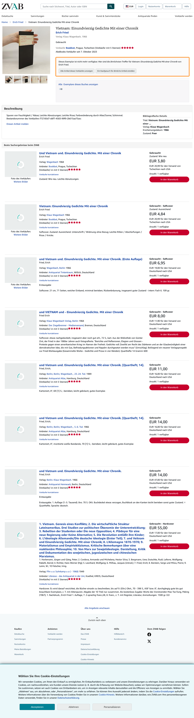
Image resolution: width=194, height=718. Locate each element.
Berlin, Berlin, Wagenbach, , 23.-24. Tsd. (66, 374)
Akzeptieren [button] (37, 707)
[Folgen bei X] (149, 642)
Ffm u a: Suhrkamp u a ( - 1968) (62, 571)
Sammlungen (37, 16)
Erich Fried (18, 22)
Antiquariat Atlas (57, 378)
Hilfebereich (119, 634)
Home (5, 22)
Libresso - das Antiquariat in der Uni (67, 576)
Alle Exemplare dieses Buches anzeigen (78, 84)
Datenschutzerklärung (90, 649)
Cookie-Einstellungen (163, 691)
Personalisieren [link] (112, 706)
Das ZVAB (85, 634)
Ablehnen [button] (74, 707)
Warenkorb (19, 654)
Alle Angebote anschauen (97, 608)
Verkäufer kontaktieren (49, 174)
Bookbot (53, 166)
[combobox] (74, 6)
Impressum (85, 644)
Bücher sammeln (70, 16)
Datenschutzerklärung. (68, 697)
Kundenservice (120, 639)
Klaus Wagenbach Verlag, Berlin (62, 321)
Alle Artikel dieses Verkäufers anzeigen (76, 71)
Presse (83, 639)
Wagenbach (52, 162)
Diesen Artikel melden (18, 124)
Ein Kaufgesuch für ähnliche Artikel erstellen (116, 71)
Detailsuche (7, 16)
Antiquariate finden (147, 16)
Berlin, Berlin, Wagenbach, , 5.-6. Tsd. (65, 427)
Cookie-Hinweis (87, 659)
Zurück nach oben (97, 620)
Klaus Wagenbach (55, 215)
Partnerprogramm (55, 639)
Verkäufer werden (183, 16)
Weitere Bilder (21, 181)
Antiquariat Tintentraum (61, 272)
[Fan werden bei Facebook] (149, 635)
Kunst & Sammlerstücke (108, 16)
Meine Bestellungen (22, 649)
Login (141, 6)
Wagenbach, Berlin (56, 268)
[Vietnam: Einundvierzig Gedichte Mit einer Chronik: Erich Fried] (26, 27)
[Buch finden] (110, 6)
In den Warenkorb (169, 179)
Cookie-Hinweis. (107, 694)
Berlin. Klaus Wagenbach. (59, 480)
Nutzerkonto (154, 6)
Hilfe (186, 6)
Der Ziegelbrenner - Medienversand (66, 325)
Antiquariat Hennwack (60, 484)
